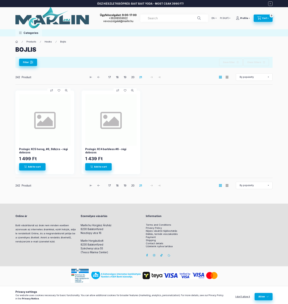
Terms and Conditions (158, 224)
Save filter (229, 62)
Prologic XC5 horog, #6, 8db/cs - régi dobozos (43, 150)
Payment (151, 237)
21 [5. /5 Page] (140, 77)
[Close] (270, 3)
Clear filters (254, 62)
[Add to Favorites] (59, 90)
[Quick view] (66, 90)
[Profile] (243, 18)
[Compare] (51, 90)
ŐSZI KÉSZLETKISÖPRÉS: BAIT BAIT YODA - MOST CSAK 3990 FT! (140, 3)
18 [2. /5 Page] (117, 77)
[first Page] (91, 77)
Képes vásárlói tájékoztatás (161, 231)
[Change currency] (224, 18)
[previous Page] (98, 77)
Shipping (151, 240)
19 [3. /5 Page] (125, 77)
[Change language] (213, 18)
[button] (28, 32)
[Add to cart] (32, 166)
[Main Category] (16, 41)
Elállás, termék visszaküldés (162, 234)
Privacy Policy (154, 228)
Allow (261, 296)
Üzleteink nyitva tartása (159, 246)
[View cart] (263, 18)
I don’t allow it (242, 296)
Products (31, 41)
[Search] (199, 18)
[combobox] (174, 18)
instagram (154, 255)
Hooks (48, 41)
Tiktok (161, 255)
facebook (147, 255)
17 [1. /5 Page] (109, 77)
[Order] (254, 77)
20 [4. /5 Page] (132, 77)
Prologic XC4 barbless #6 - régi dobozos (105, 150)
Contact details (154, 243)
